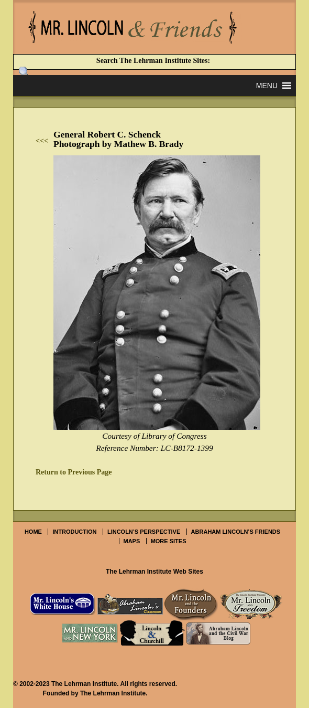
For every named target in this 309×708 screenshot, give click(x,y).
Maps (132, 541)
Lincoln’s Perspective (143, 532)
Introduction (74, 532)
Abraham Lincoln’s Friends (236, 532)
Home (33, 532)
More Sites (168, 541)
